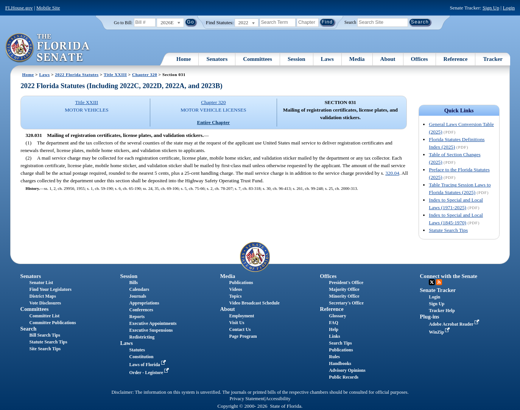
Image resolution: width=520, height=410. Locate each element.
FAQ (333, 322)
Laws (327, 59)
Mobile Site (48, 8)
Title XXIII (115, 74)
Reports (137, 316)
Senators (216, 59)
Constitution (141, 356)
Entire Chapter (213, 122)
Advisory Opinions (347, 370)
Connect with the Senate (448, 276)
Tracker (492, 59)
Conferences (141, 309)
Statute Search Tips (448, 230)
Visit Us (236, 322)
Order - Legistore (150, 372)
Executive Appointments (153, 323)
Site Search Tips (45, 348)
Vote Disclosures (45, 303)
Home (183, 59)
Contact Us (240, 329)
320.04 (392, 173)
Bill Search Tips (45, 335)
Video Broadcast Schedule (254, 303)
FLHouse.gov (19, 8)
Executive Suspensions (151, 330)
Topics (235, 296)
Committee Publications (53, 322)
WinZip (440, 332)
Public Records (343, 377)
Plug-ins (429, 317)
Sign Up (491, 8)
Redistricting (142, 337)
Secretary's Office (346, 303)
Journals (137, 296)
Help (333, 329)
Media (357, 59)
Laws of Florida (148, 364)
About (387, 59)
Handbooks (340, 363)
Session (296, 59)
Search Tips (340, 343)
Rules (334, 356)
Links (334, 336)
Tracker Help (442, 310)
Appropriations (144, 303)
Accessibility (278, 398)
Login (509, 8)
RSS (439, 282)
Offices (419, 59)
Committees (257, 59)
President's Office (346, 282)
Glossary (337, 315)
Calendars (139, 289)
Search (350, 22)
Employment (241, 315)
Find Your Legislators (51, 289)
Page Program (243, 336)
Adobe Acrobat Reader (455, 324)
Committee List (45, 315)
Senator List (41, 282)
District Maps (43, 296)
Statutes (137, 350)
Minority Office (344, 296)
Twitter (432, 282)
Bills (133, 282)
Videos (235, 289)
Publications (241, 282)
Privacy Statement (246, 398)
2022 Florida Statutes (76, 74)
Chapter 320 (144, 74)
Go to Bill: (123, 22)
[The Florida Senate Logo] (47, 48)
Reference (456, 59)
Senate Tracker (438, 290)
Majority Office (344, 289)
